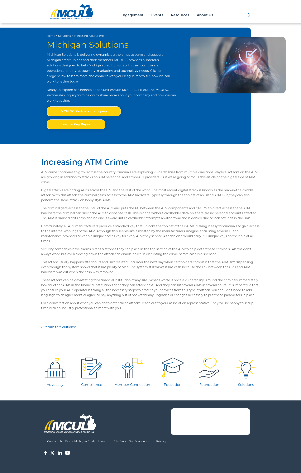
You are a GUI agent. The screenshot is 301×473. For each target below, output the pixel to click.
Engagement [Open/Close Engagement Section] (132, 15)
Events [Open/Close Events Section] (157, 15)
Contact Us (54, 441)
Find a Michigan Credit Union (85, 441)
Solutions (64, 36)
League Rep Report (76, 124)
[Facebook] (45, 453)
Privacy (161, 441)
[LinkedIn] (60, 453)
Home (51, 36)
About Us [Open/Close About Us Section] (205, 15)
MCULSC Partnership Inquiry (84, 111)
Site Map (120, 441)
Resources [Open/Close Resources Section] (180, 15)
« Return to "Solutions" (58, 327)
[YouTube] (67, 453)
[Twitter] (52, 453)
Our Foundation (139, 441)
